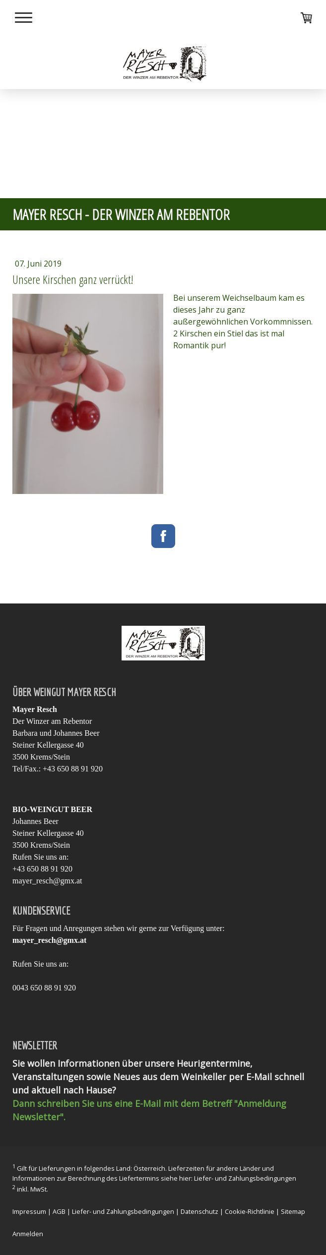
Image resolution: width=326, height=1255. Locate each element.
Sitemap (293, 1211)
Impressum (29, 1211)
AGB (59, 1211)
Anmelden (27, 1233)
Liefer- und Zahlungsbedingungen (245, 1178)
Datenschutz (199, 1211)
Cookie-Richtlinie (249, 1211)
